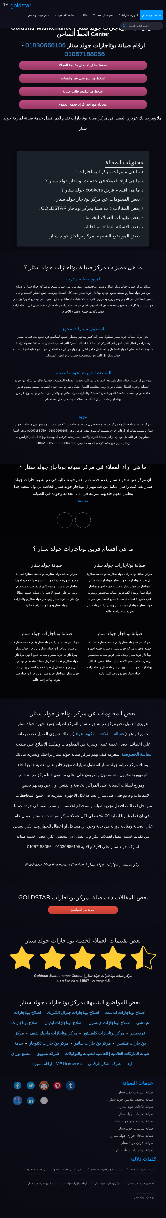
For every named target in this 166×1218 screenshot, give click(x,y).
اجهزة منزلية (129, 15)
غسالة (119, 733)
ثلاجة (104, 733)
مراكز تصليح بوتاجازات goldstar (106, 1169)
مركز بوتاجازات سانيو (92, 1043)
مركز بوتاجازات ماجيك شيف (53, 1033)
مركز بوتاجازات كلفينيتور (103, 1033)
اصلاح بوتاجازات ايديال (63, 1022)
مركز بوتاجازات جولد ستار (107, 1183)
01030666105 (45, 45)
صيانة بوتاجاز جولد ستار (119, 633)
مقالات (84, 15)
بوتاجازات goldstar (36, 1169)
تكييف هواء (84, 733)
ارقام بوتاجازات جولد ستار (74, 1183)
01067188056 (84, 54)
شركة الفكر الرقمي (104, 1063)
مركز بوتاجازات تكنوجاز (49, 1043)
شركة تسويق (47, 1053)
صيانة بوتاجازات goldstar (142, 1169)
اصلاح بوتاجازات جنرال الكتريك (73, 1012)
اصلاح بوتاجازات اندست (125, 1012)
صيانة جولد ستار (151, 15)
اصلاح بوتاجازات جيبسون (109, 1022)
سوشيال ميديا (104, 15)
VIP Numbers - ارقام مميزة (57, 1063)
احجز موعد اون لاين (39, 15)
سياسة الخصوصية (65, 15)
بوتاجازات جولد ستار (144, 1197)
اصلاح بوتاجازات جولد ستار (141, 1183)
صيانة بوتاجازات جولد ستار (119, 565)
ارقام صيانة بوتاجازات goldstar (68, 1169)
